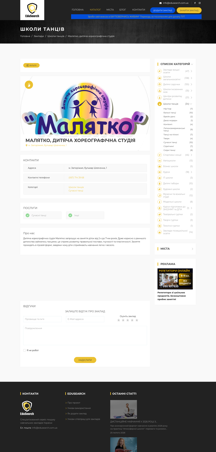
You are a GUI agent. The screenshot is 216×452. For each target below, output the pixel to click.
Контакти (146, 10)
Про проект (74, 405)
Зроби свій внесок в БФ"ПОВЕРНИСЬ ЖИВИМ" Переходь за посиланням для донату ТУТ (138, 16)
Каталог (97, 10)
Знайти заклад (193, 10)
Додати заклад (168, 10)
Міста (113, 10)
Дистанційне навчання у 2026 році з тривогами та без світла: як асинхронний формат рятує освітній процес (162, 405)
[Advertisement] (85, 282)
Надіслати (85, 362)
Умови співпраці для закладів (84, 421)
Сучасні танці (76, 191)
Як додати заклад (77, 416)
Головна (78, 10)
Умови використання (79, 410)
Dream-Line (189, 447)
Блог (129, 10)
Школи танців (76, 188)
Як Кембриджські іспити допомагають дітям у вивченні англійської (165, 423)
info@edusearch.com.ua (44, 430)
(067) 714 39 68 (76, 178)
